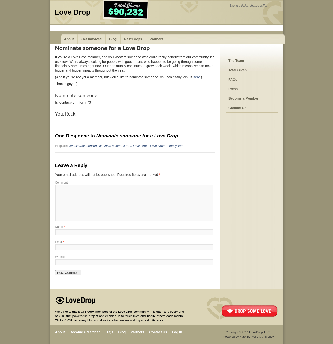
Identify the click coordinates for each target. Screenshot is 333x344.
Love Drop (73, 12)
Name (60, 227)
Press (233, 89)
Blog (113, 39)
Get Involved (91, 39)
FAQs (232, 79)
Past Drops (133, 39)
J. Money (268, 336)
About (69, 39)
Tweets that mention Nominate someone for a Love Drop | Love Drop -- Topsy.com (126, 146)
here (196, 77)
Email (59, 242)
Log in (177, 332)
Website (60, 257)
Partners (156, 39)
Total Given (237, 70)
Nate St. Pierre (249, 336)
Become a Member (243, 98)
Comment (61, 182)
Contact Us (237, 108)
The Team (236, 61)
